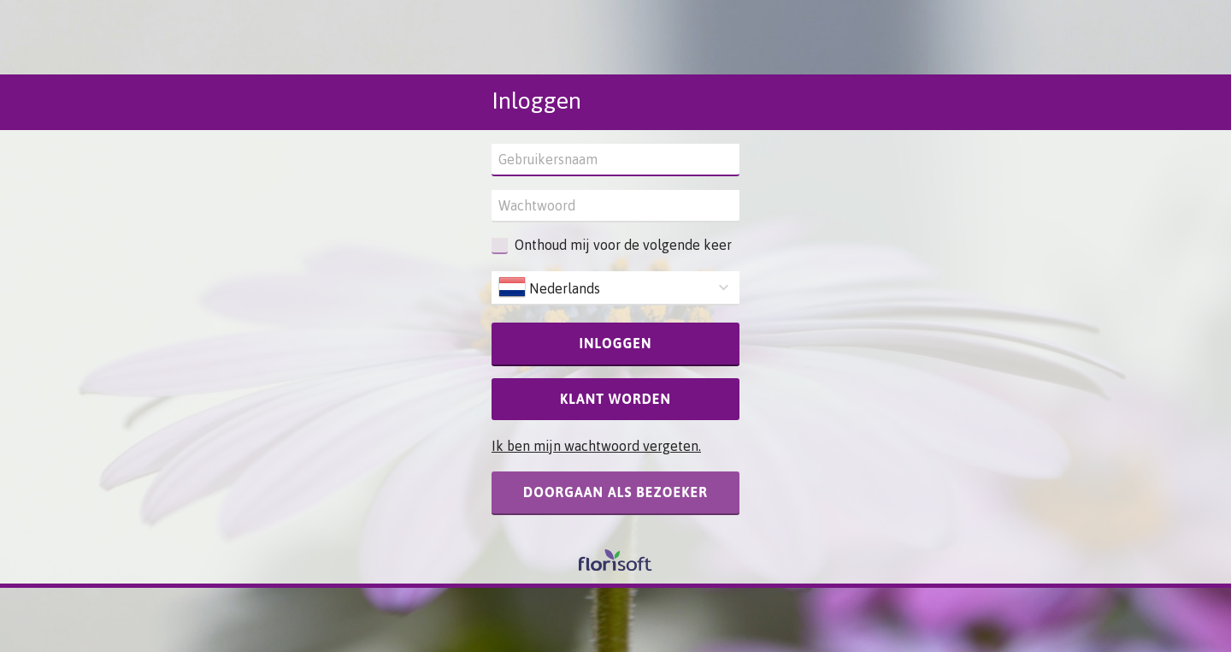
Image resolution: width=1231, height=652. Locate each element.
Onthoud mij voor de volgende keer (623, 244)
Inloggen (616, 343)
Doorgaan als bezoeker (615, 492)
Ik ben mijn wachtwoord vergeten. (596, 445)
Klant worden (615, 398)
